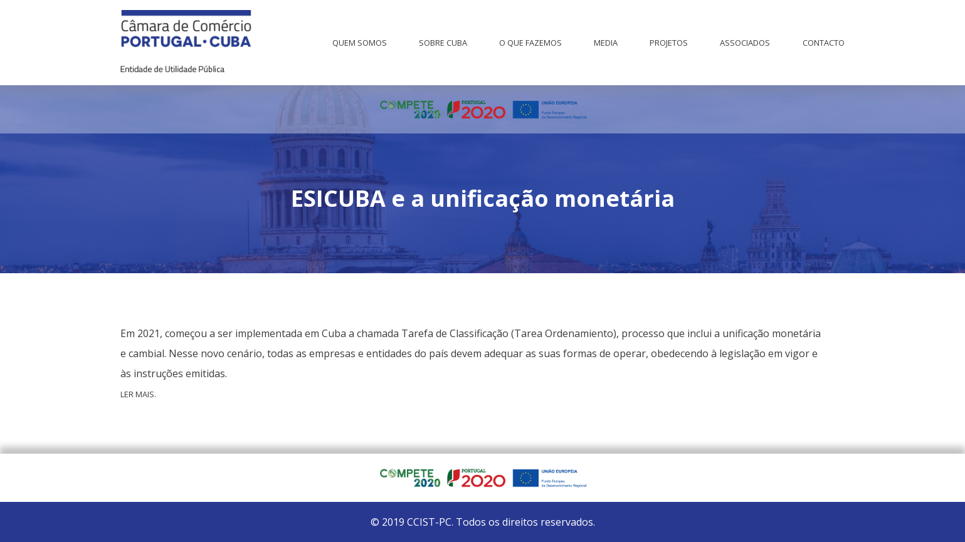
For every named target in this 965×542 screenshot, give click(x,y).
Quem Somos (359, 42)
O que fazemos (530, 42)
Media (606, 42)
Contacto (824, 42)
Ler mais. (138, 394)
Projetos (669, 42)
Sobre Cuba (443, 42)
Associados (745, 42)
